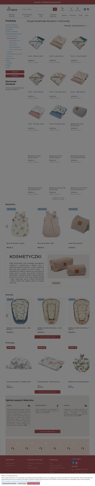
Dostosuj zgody (22, 483)
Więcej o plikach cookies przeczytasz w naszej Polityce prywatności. (21, 481)
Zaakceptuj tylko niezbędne (9, 483)
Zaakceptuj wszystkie (33, 483)
